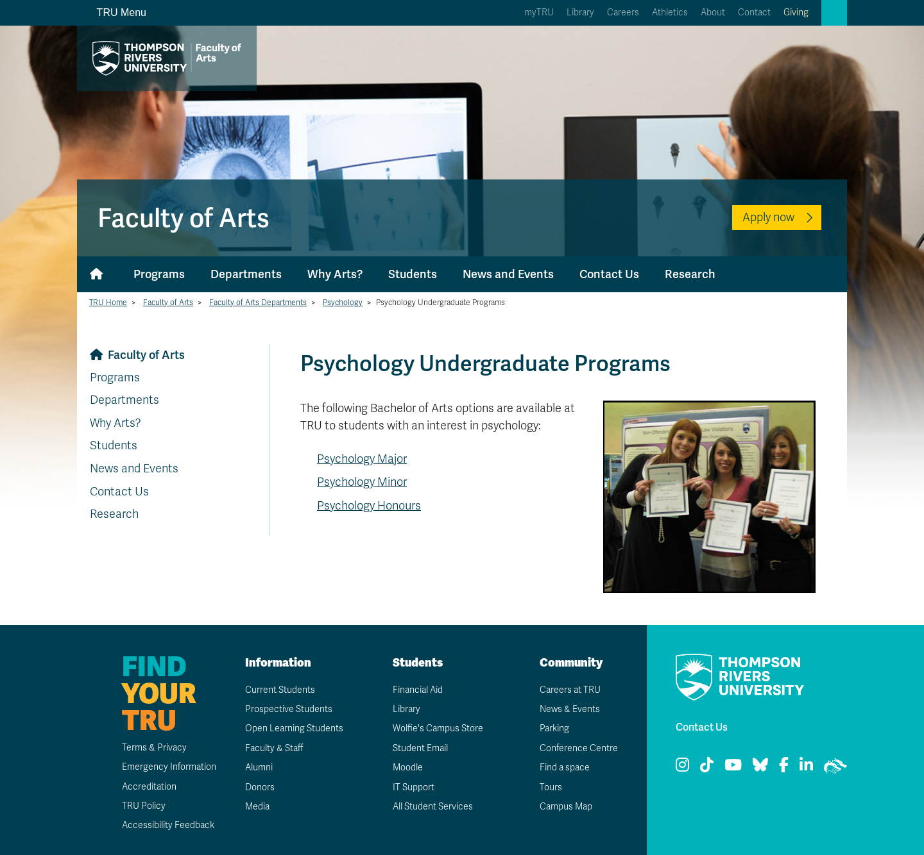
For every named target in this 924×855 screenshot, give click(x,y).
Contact (754, 12)
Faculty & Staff (274, 748)
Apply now (768, 217)
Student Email (420, 748)
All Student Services (433, 806)
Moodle (408, 767)
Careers (623, 12)
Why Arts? (335, 274)
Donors (260, 787)
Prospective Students (288, 709)
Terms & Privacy (154, 747)
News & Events (570, 709)
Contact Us (609, 274)
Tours (551, 787)
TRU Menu (114, 12)
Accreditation (149, 786)
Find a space (565, 767)
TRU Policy (144, 806)
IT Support (413, 787)
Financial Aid (418, 690)
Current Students (280, 690)
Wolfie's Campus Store (438, 728)
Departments (246, 274)
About (713, 12)
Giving (796, 12)
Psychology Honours (369, 506)
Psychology (343, 302)
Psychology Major (362, 459)
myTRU (539, 12)
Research (690, 274)
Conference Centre (579, 748)
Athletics (670, 12)
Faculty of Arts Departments (258, 302)
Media (257, 806)
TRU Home (108, 302)
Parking (554, 728)
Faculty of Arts (168, 302)
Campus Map (566, 806)
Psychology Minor (362, 482)
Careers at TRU (570, 690)
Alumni (259, 767)
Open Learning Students (294, 728)
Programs (159, 274)
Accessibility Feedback (168, 825)
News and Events (508, 274)
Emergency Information (169, 766)
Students (412, 274)
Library (580, 12)
